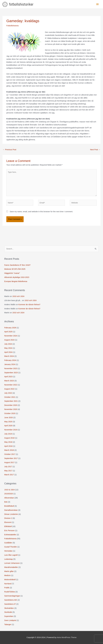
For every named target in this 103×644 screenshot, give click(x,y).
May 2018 (8, 442)
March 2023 (9, 381)
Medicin (7, 575)
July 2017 (8, 467)
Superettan (8, 616)
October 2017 (9, 454)
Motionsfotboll (10, 580)
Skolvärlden (9, 608)
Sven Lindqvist (10, 620)
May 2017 (8, 471)
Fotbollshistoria (12, 26)
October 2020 (9, 413)
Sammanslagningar (12, 596)
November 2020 (10, 409)
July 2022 (8, 393)
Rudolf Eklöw (9, 592)
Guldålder (8, 543)
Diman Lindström (11, 514)
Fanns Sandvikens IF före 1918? (17, 265)
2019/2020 (8, 494)
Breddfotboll (9, 506)
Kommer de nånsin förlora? (29, 305)
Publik (6, 588)
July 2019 (8, 434)
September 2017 (11, 458)
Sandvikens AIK (10, 600)
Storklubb (8, 612)
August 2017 (9, 462)
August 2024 (9, 340)
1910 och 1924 (18, 296)
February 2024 (10, 360)
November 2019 (10, 430)
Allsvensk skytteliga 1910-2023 (16, 277)
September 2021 (11, 401)
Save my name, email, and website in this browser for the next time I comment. (41, 212)
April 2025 (8, 332)
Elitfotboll (8, 526)
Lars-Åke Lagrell (11, 555)
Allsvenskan (9, 498)
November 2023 (10, 368)
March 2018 (9, 450)
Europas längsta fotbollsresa (15, 281)
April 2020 (8, 426)
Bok (5, 502)
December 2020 (10, 405)
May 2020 (8, 422)
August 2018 (9, 438)
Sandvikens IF (10, 604)
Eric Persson (9, 531)
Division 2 (8, 518)
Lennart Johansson (12, 563)
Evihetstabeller (10, 535)
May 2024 (8, 348)
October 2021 (9, 397)
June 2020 (8, 418)
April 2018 (8, 446)
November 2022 (10, 385)
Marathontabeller (11, 567)
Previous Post (9, 150)
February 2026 (10, 328)
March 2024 (9, 356)
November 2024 (10, 336)
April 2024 (8, 352)
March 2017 (9, 475)
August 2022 (9, 389)
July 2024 (8, 344)
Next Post (95, 150)
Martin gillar (9, 571)
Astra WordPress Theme (67, 637)
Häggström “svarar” (12, 273)
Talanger (7, 624)
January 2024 (9, 364)
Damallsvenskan (11, 510)
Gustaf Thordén (10, 547)
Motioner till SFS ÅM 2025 (14, 269)
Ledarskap (8, 559)
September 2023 (11, 373)
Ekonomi (7, 522)
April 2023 (8, 377)
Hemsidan (8, 551)
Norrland (7, 584)
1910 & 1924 (9, 490)
